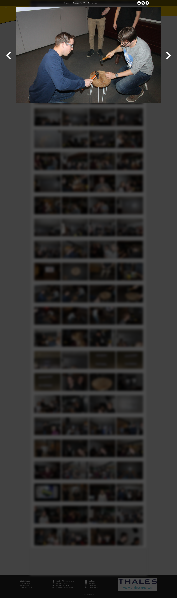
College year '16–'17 (78, 3)
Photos (66, 3)
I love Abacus (92, 3)
